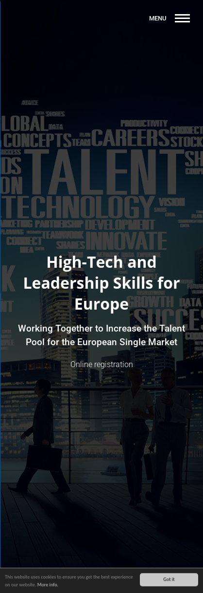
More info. (47, 585)
